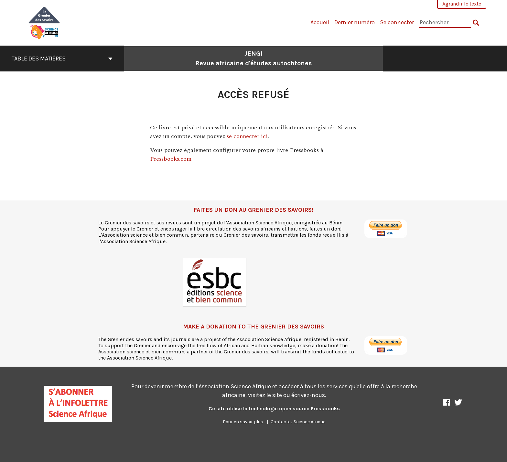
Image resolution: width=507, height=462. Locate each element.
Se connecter (397, 22)
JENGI (253, 58)
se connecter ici (247, 136)
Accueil (319, 22)
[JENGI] (44, 22)
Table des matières (62, 58)
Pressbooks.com (170, 159)
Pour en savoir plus (243, 421)
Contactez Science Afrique (298, 421)
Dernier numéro (354, 22)
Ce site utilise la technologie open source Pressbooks (274, 408)
